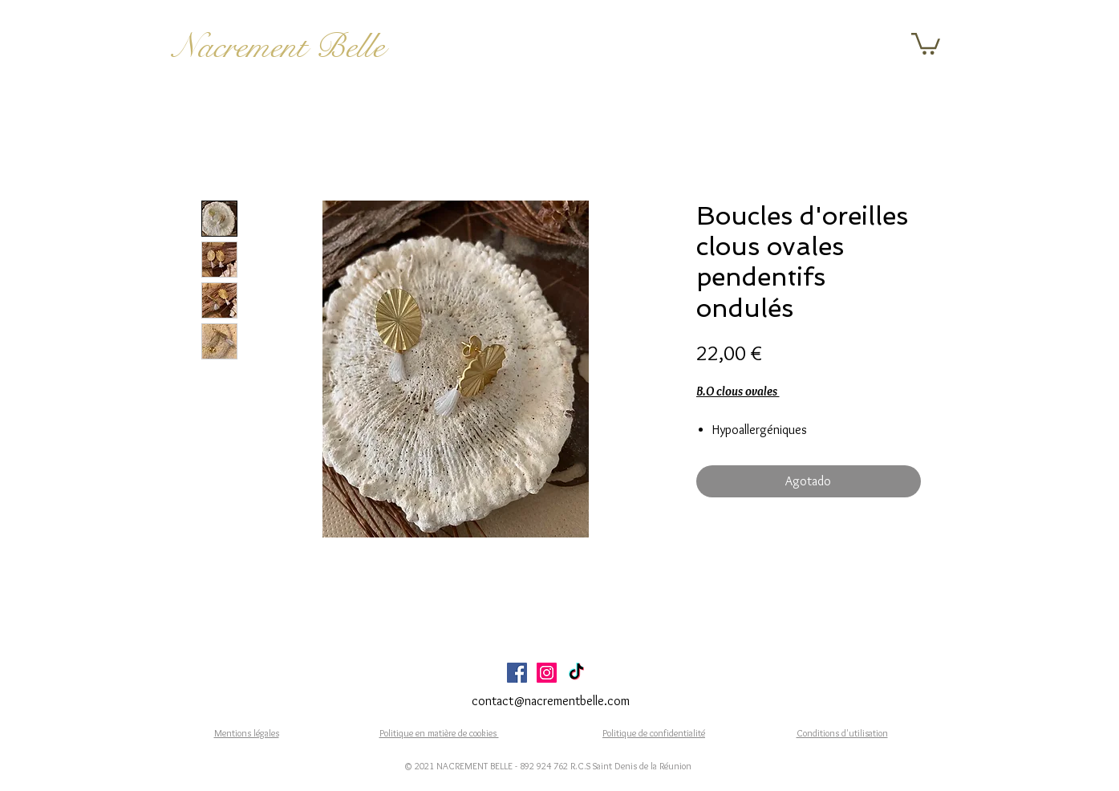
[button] (925, 42)
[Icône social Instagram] (547, 673)
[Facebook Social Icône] (517, 673)
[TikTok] (576, 673)
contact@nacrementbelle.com (551, 700)
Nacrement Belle (278, 46)
